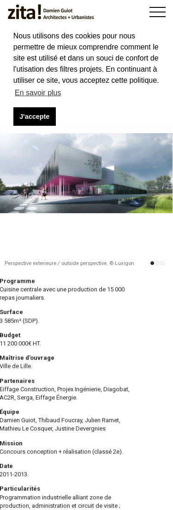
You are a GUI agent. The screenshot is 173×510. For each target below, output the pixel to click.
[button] (152, 264)
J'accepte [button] (34, 116)
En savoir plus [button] (38, 93)
